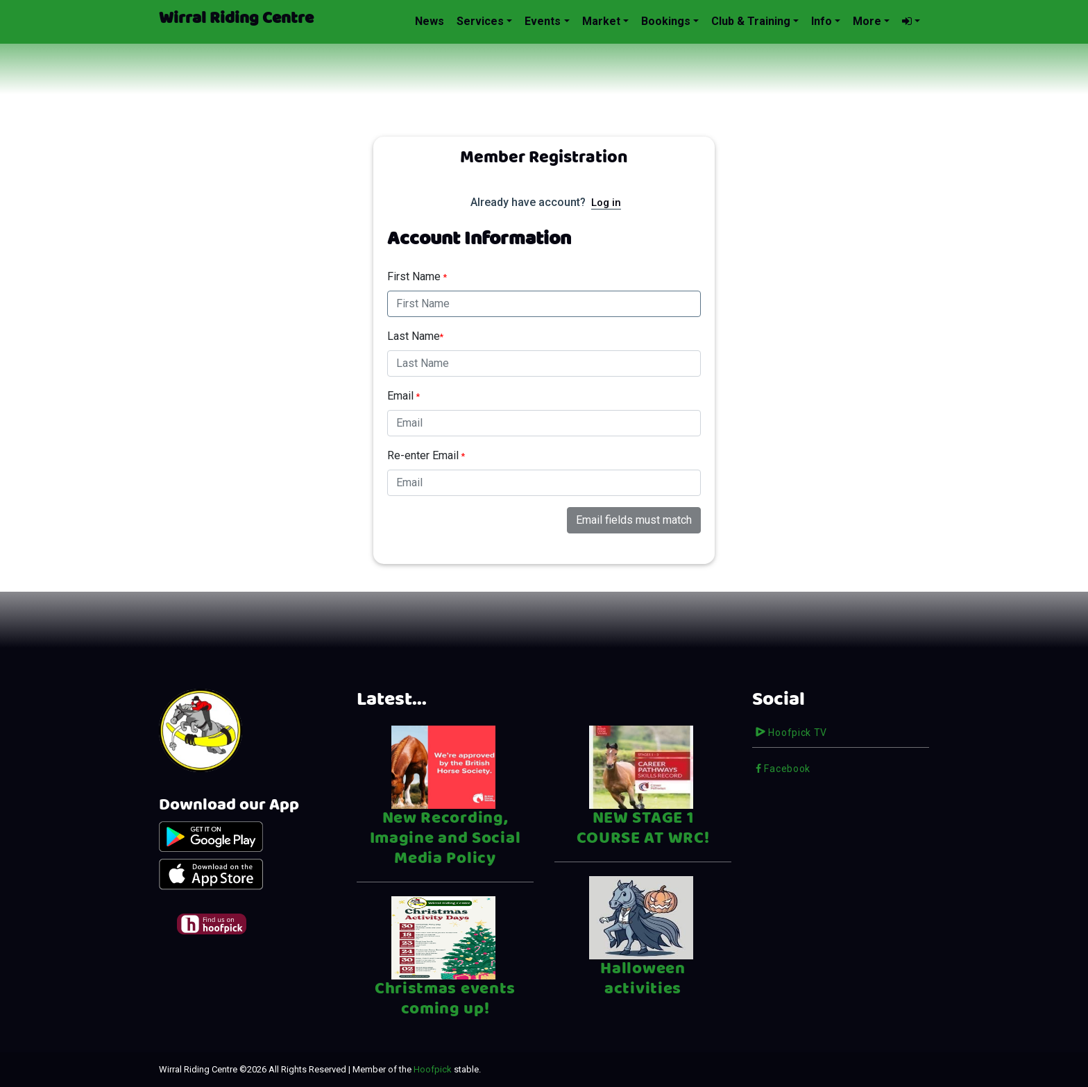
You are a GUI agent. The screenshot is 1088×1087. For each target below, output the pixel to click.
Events (543, 21)
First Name (417, 276)
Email (403, 395)
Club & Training (750, 21)
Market (601, 21)
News (429, 21)
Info (821, 21)
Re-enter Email (426, 455)
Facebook (783, 768)
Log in (606, 202)
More (867, 21)
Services (480, 21)
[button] (911, 21)
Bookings (665, 21)
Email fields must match (634, 520)
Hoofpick (433, 1069)
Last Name (415, 336)
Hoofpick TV (791, 732)
